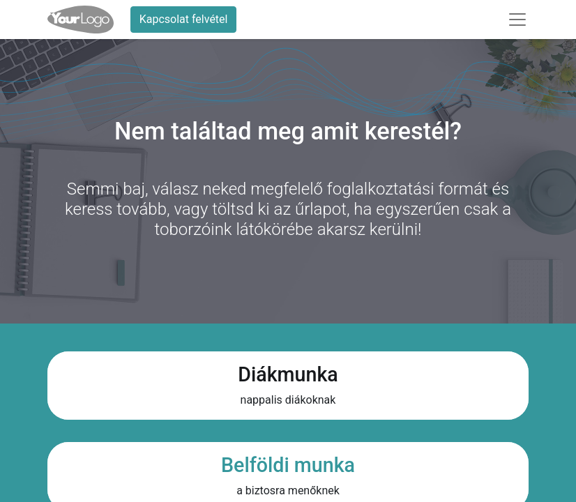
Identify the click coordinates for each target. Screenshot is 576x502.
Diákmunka (288, 374)
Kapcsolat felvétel (183, 19)
